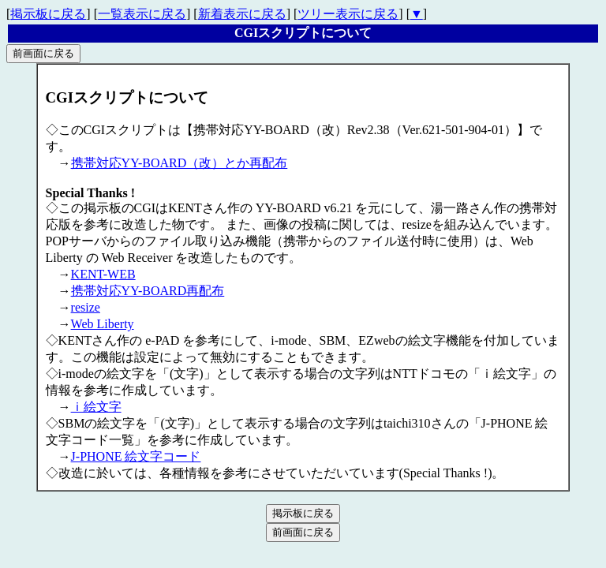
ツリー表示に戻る (347, 14)
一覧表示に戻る (142, 14)
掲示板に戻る (48, 14)
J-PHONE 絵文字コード (136, 456)
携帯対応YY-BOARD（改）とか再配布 (179, 163)
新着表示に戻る (242, 14)
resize (85, 307)
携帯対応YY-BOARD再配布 (148, 290)
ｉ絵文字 (96, 406)
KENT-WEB (103, 274)
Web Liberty (102, 324)
